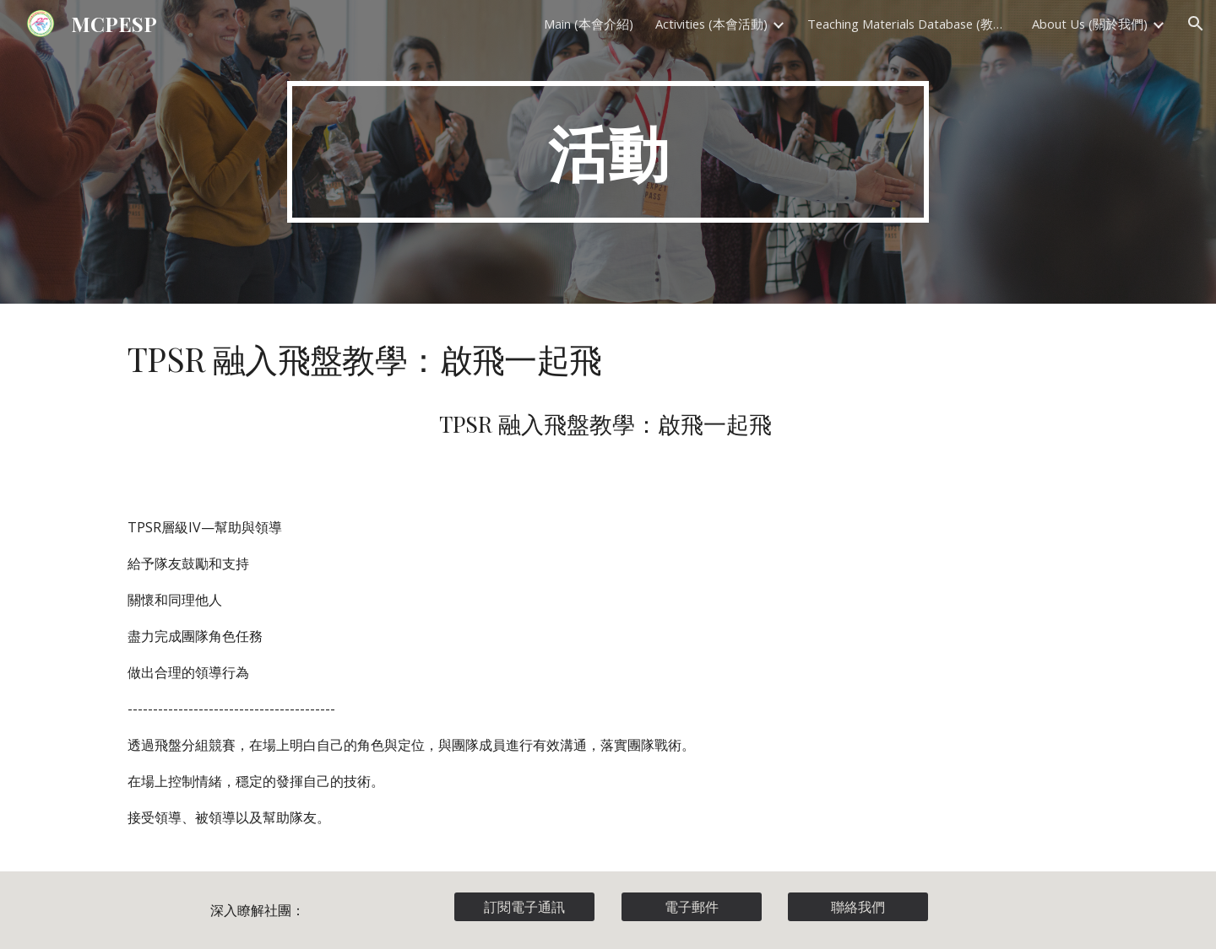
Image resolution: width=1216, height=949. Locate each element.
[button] (1195, 23)
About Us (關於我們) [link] (1090, 23)
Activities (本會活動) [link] (711, 23)
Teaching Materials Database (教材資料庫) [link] (908, 23)
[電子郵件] (692, 907)
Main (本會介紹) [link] (588, 23)
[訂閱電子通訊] (524, 907)
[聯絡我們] (858, 907)
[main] (608, 152)
